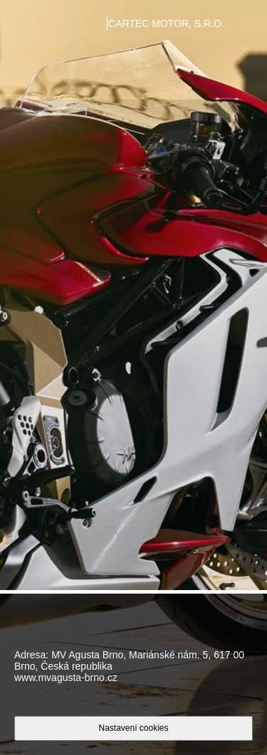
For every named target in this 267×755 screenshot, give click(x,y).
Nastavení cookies (133, 728)
